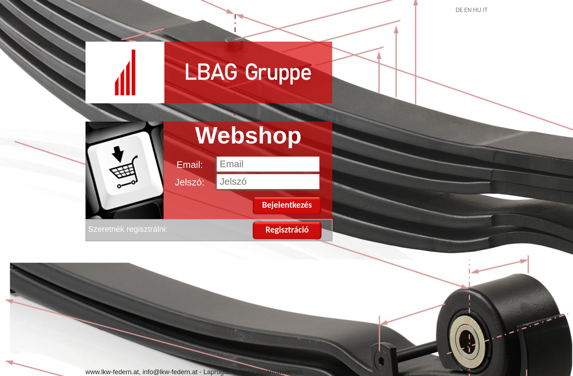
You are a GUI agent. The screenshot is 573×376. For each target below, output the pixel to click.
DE (459, 10)
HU (477, 10)
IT (485, 10)
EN (467, 10)
